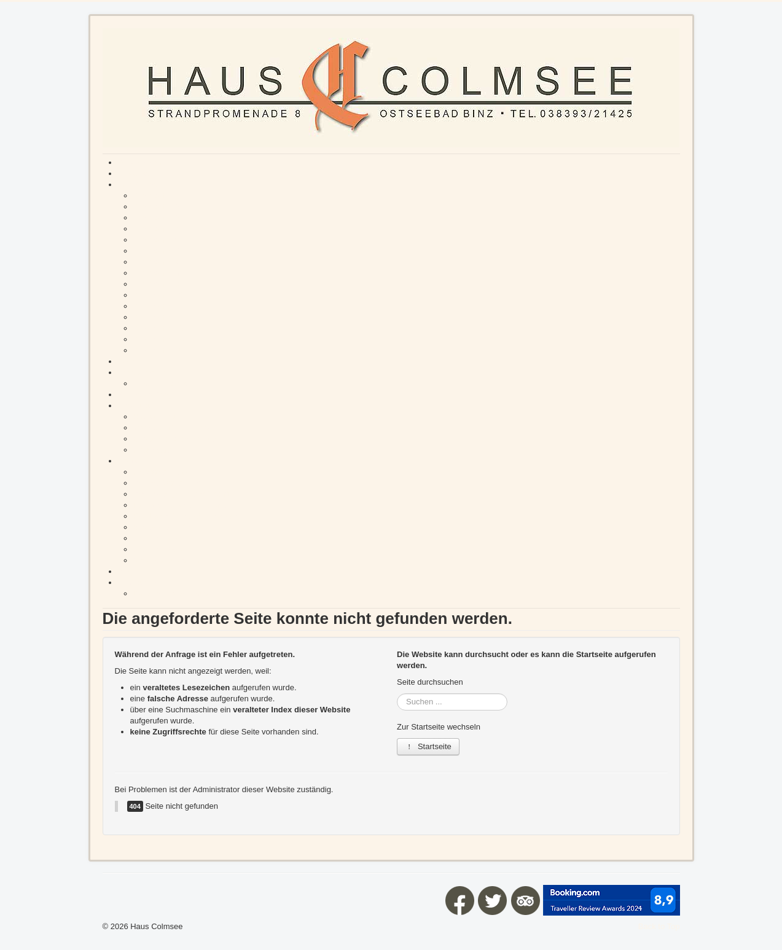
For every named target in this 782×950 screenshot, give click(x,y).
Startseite (428, 746)
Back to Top (659, 926)
